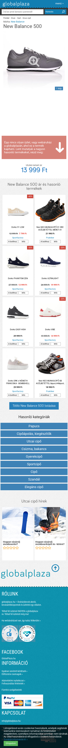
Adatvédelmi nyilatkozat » (13, 680)
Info (23, 241)
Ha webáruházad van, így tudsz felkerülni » (21, 620)
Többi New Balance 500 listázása (34, 405)
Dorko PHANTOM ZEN (18, 278)
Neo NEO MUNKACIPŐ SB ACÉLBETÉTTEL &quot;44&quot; (50, 382)
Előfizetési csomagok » (12, 674)
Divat (13, 18)
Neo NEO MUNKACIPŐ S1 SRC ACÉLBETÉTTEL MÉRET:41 (50, 228)
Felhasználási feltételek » (13, 683)
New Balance (17, 21)
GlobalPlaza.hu (9, 658)
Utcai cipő (27, 18)
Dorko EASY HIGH (18, 329)
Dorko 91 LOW (17, 227)
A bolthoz (12, 241)
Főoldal (6, 18)
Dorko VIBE (50, 329)
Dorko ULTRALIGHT (50, 278)
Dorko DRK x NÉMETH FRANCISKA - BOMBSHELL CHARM (18, 382)
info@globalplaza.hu (11, 721)
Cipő (19, 18)
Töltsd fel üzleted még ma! (16, 614)
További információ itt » (16, 739)
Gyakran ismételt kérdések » (14, 671)
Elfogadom (11, 743)
